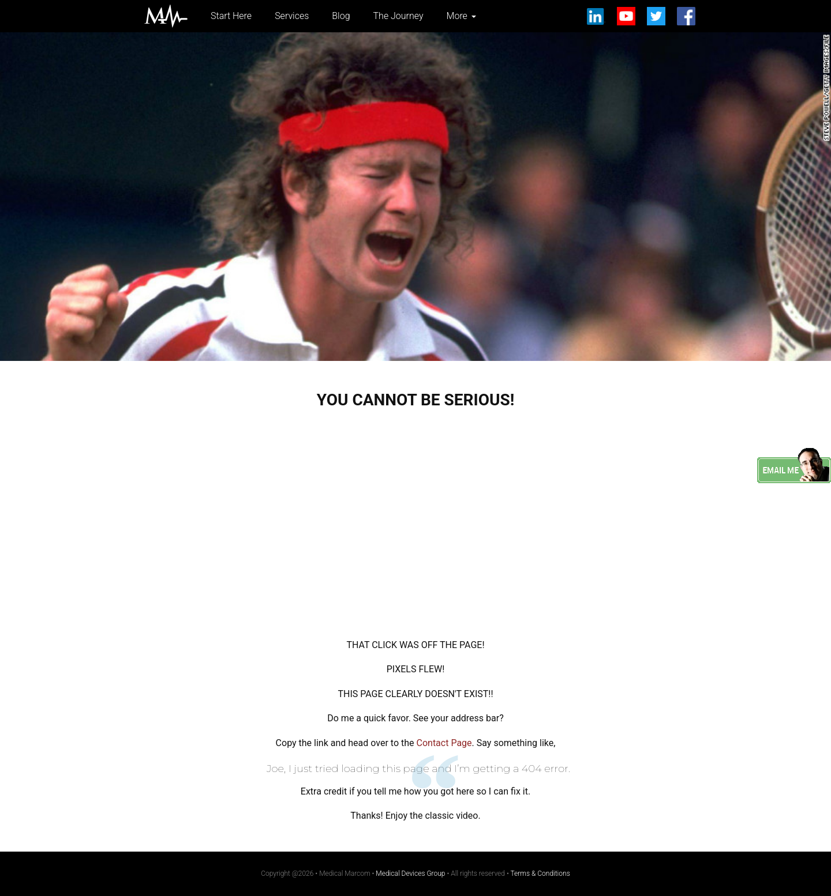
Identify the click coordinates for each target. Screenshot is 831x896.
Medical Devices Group (410, 873)
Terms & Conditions (540, 873)
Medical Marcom (166, 16)
